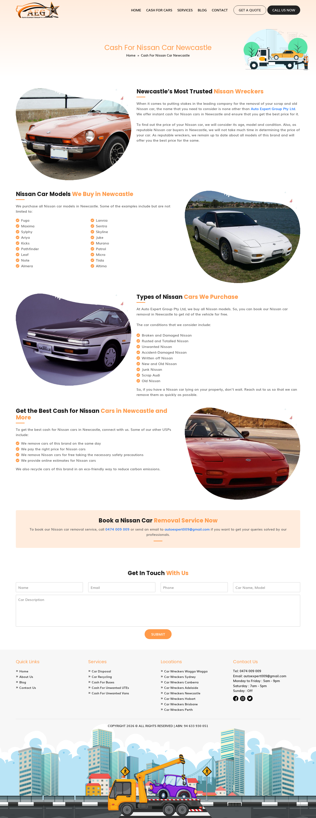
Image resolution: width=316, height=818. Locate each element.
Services (185, 9)
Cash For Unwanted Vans (110, 693)
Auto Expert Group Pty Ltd (273, 108)
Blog (202, 9)
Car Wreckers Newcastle (182, 693)
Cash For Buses (103, 682)
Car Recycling (102, 676)
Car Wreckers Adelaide (181, 687)
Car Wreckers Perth (178, 709)
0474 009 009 (117, 529)
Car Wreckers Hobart (180, 698)
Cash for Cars (159, 9)
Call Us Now (283, 9)
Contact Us (27, 687)
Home (136, 9)
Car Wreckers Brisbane (181, 704)
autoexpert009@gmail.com (187, 529)
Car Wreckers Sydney (180, 676)
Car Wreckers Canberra (181, 682)
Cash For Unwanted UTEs (110, 687)
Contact (220, 9)
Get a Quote (250, 9)
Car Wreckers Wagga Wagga (186, 671)
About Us (26, 676)
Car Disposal (101, 671)
